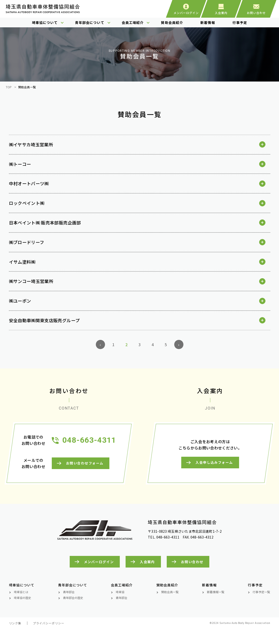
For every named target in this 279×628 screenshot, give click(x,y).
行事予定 (240, 22)
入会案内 (147, 561)
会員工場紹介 (133, 22)
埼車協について (45, 22)
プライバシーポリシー (48, 623)
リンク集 (15, 623)
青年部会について (89, 22)
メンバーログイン (99, 561)
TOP (9, 87)
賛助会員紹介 (172, 22)
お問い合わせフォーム (84, 463)
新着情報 (207, 22)
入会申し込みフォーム (214, 462)
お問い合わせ (192, 561)
